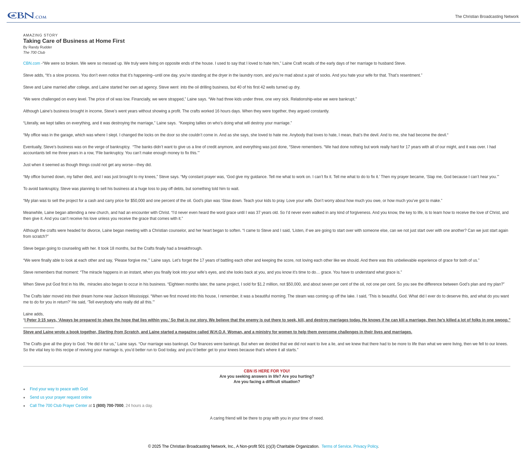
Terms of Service (336, 446)
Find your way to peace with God (59, 389)
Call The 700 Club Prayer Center (58, 405)
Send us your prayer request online (61, 397)
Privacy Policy (365, 446)
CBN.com (31, 63)
